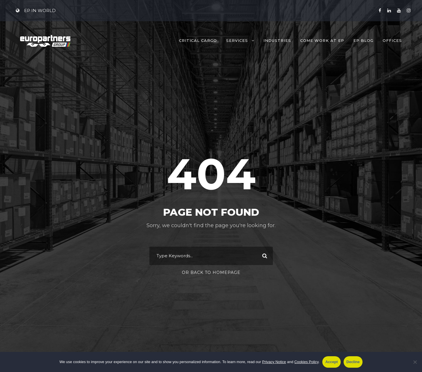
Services (237, 40)
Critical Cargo (198, 40)
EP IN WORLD (36, 10)
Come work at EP (322, 40)
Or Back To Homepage (211, 272)
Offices (392, 40)
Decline (353, 362)
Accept (331, 362)
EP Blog (363, 40)
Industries (277, 40)
